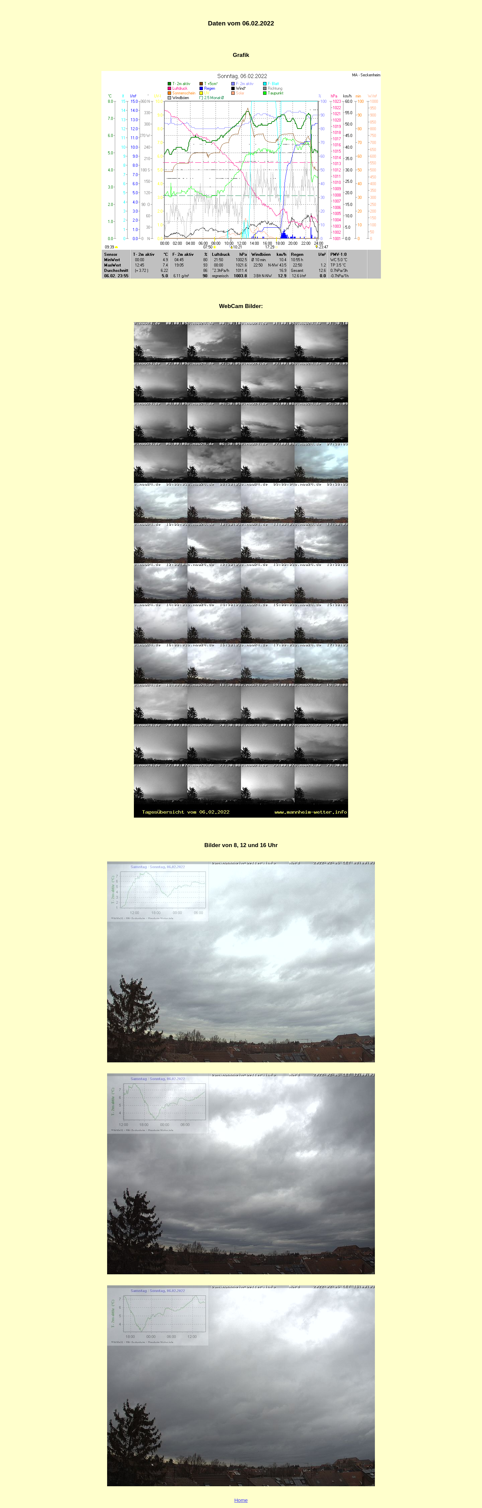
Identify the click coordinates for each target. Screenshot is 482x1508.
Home (241, 1500)
